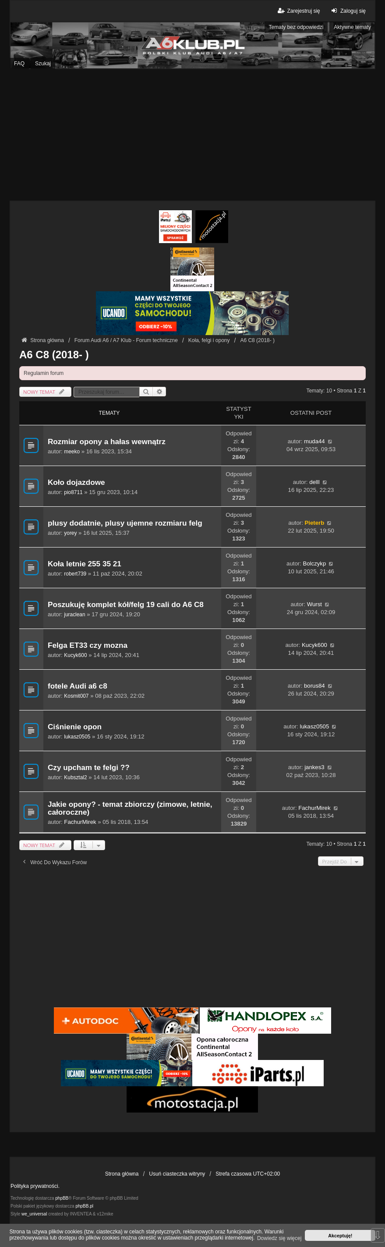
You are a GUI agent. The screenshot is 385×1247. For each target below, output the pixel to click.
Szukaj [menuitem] (43, 63)
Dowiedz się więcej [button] (279, 1238)
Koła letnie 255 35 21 (84, 564)
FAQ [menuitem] (19, 63)
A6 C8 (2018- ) (54, 354)
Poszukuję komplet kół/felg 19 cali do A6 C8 (126, 605)
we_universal (34, 1214)
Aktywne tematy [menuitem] (352, 27)
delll (314, 482)
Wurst (314, 604)
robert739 (75, 574)
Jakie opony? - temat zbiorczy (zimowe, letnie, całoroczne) (130, 808)
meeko (72, 452)
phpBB (61, 1198)
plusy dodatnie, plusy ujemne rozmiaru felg (125, 523)
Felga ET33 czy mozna (87, 645)
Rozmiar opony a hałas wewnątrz (107, 442)
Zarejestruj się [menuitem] (298, 10)
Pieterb (315, 522)
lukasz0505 (77, 737)
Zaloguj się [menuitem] (347, 10)
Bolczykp (314, 563)
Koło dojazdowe (76, 482)
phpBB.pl (84, 1206)
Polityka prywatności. (35, 1186)
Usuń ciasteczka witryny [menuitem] (177, 1174)
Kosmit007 (76, 696)
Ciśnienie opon (75, 727)
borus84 (314, 685)
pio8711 (73, 492)
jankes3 (314, 767)
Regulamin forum (44, 373)
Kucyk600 (75, 655)
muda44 (314, 441)
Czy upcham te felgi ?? (89, 767)
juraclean (74, 614)
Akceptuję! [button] (340, 1235)
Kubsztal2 (75, 777)
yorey (70, 533)
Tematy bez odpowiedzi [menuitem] (296, 27)
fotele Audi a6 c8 (77, 686)
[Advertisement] (192, 135)
